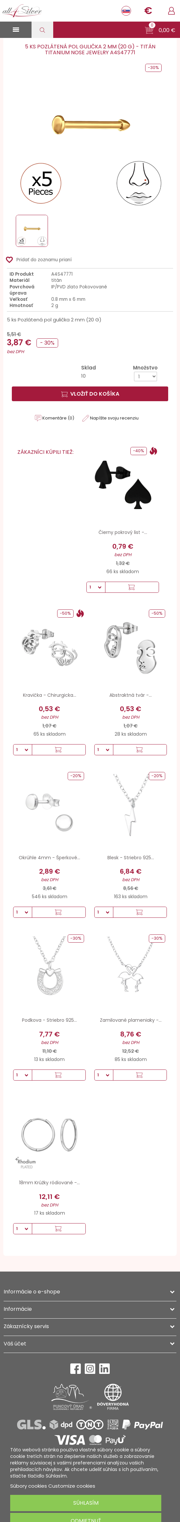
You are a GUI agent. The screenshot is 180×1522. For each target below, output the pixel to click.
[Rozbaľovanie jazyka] (126, 11)
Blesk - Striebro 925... (130, 857)
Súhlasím (86, 1503)
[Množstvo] (145, 376)
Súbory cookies (28, 1485)
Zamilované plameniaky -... (131, 1020)
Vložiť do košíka (90, 394)
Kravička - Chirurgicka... (49, 695)
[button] (160, 30)
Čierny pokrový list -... (123, 532)
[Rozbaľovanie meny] (148, 10)
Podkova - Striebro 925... (49, 1020)
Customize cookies (71, 1485)
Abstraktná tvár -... (130, 695)
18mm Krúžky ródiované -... (49, 1182)
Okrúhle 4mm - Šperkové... (49, 857)
